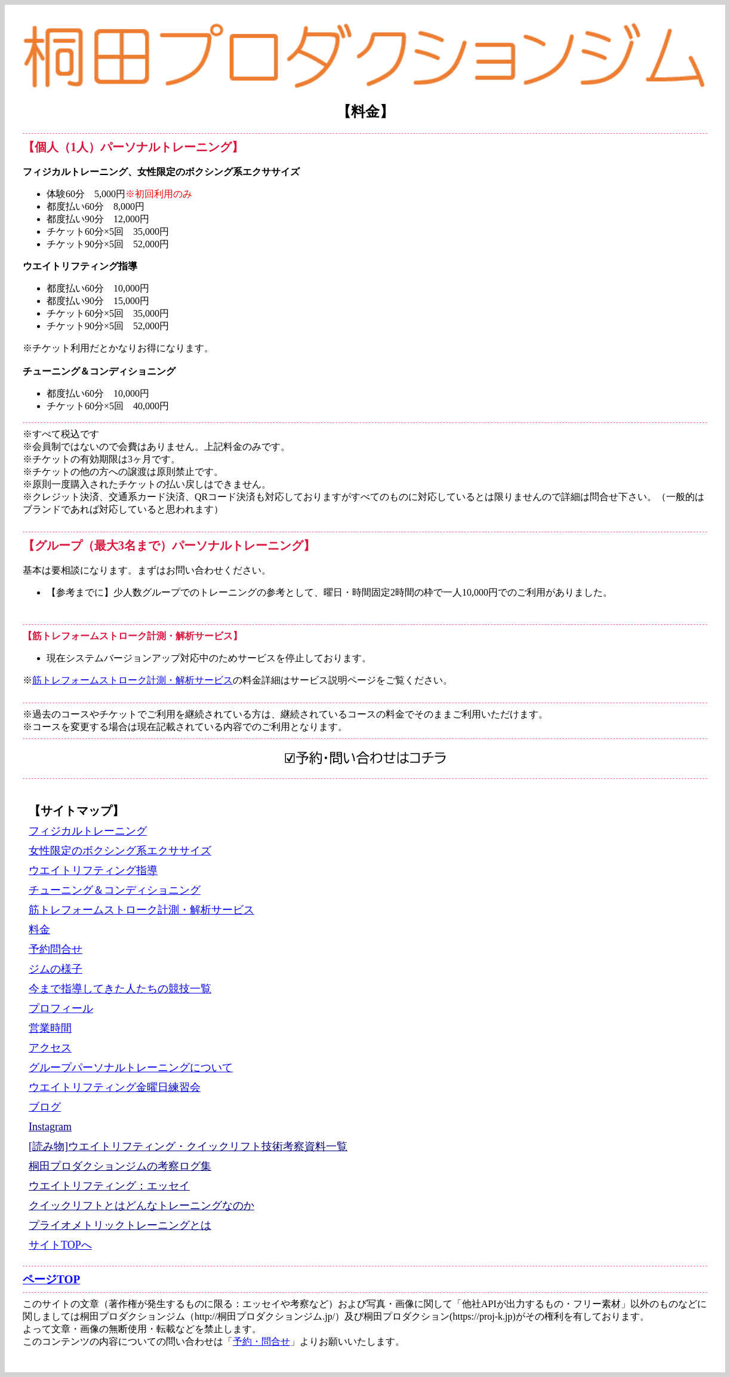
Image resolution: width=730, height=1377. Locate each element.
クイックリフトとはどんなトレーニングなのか (141, 1206)
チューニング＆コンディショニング (115, 890)
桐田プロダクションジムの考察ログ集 (120, 1166)
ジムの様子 (55, 969)
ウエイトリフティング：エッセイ (109, 1186)
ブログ (45, 1107)
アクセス (50, 1048)
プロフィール (61, 1008)
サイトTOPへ (60, 1245)
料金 (39, 930)
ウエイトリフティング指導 (93, 870)
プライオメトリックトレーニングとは (120, 1225)
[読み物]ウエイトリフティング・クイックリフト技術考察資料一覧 (188, 1146)
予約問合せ (55, 949)
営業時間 (50, 1028)
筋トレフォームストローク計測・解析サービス (132, 680)
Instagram (50, 1127)
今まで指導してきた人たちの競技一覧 (120, 989)
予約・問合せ (261, 1341)
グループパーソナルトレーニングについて (131, 1068)
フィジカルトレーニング (88, 831)
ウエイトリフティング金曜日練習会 (115, 1087)
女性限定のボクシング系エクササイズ (120, 851)
